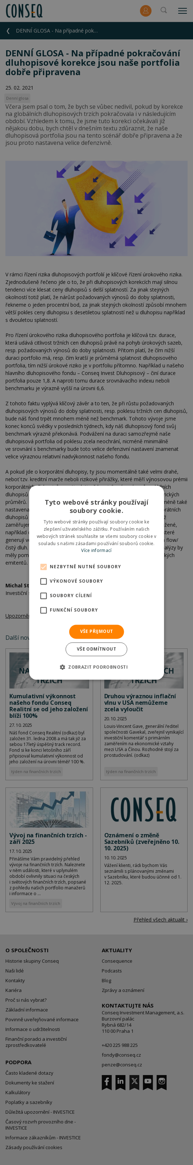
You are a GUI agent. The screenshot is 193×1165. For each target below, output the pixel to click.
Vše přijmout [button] (96, 632)
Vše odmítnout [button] (96, 649)
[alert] (96, 582)
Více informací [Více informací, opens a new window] (96, 551)
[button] (96, 666)
